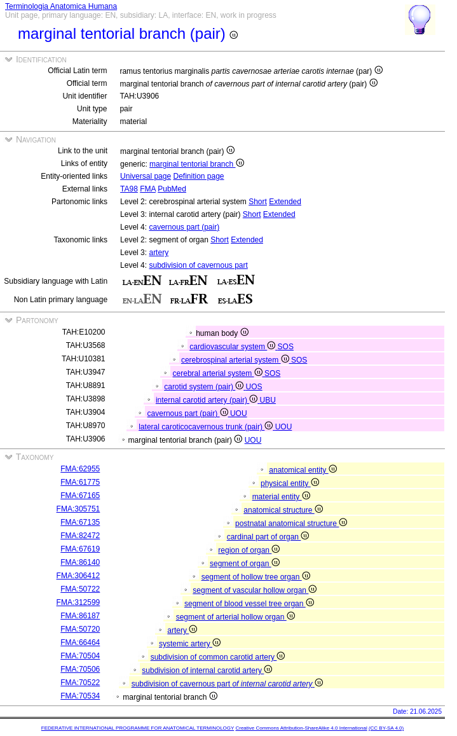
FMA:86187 (80, 615)
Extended (285, 201)
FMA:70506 (80, 669)
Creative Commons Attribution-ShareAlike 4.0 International (301, 728)
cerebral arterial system (218, 373)
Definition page (198, 176)
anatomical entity (302, 470)
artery (158, 252)
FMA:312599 (78, 602)
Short (258, 201)
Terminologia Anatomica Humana (61, 6)
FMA (148, 188)
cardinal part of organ (268, 536)
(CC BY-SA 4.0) (386, 728)
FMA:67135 (80, 522)
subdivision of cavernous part (198, 265)
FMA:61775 (80, 482)
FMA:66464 (80, 642)
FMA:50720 (80, 629)
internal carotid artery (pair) (208, 400)
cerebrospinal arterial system (236, 360)
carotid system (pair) (204, 386)
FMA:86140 (80, 562)
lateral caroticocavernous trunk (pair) (207, 426)
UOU (238, 413)
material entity (281, 496)
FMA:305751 (78, 508)
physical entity (290, 483)
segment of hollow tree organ (255, 577)
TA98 (129, 188)
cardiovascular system (233, 346)
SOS (286, 346)
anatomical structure (282, 510)
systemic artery (190, 643)
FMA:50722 (80, 589)
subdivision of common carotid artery (218, 657)
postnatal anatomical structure (291, 523)
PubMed (172, 188)
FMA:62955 (80, 468)
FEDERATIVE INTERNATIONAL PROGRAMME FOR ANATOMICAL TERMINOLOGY (137, 728)
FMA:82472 (80, 535)
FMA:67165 (80, 495)
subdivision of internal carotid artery (207, 670)
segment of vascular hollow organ (255, 590)
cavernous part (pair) (184, 227)
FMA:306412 (78, 575)
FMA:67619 (80, 549)
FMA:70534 (80, 695)
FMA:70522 (80, 682)
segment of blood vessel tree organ (249, 603)
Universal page (145, 176)
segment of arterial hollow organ (235, 617)
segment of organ (245, 563)
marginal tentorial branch (196, 164)
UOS (254, 386)
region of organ (249, 550)
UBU (268, 400)
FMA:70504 (80, 655)
